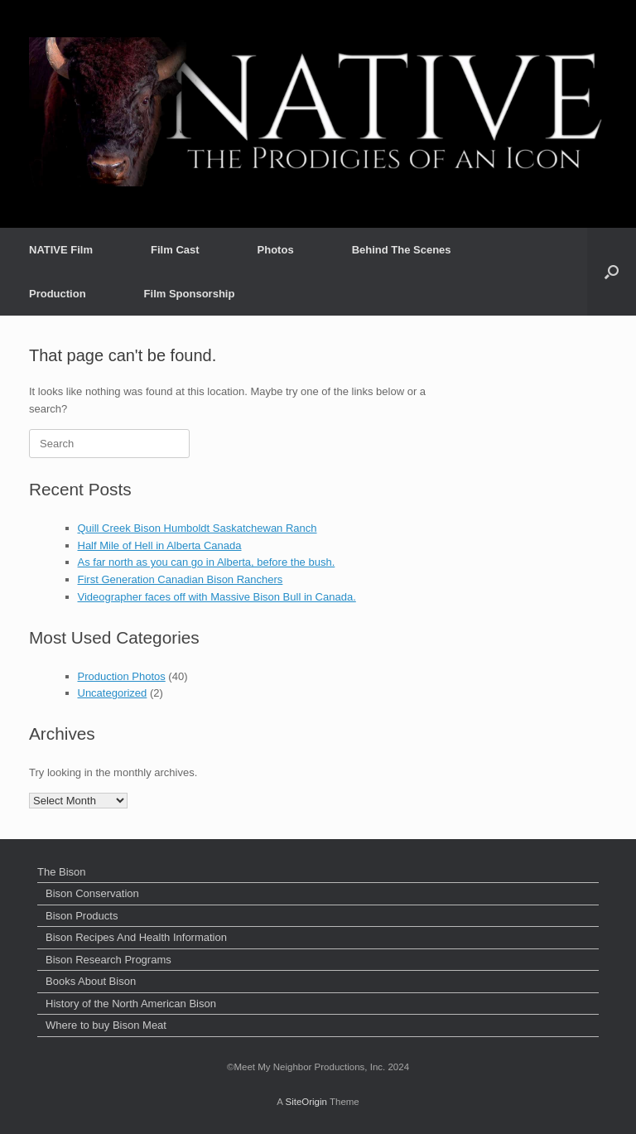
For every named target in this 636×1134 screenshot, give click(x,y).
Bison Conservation (92, 893)
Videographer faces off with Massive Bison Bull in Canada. (217, 597)
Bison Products (82, 916)
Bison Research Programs (108, 959)
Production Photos (122, 676)
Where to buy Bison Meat (106, 1025)
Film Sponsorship (189, 293)
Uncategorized (112, 693)
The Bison (61, 872)
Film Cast (175, 250)
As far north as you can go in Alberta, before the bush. (206, 562)
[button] (611, 272)
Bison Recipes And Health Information (136, 937)
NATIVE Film (61, 250)
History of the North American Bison (131, 1003)
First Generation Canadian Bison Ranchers (180, 579)
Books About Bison (91, 981)
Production (57, 293)
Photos (276, 250)
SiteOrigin (306, 1102)
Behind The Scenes (401, 250)
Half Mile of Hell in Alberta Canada (160, 545)
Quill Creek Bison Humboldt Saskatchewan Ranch (197, 528)
